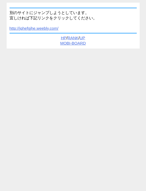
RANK (73, 38)
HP (64, 38)
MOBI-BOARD (73, 43)
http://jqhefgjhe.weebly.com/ (34, 28)
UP (82, 38)
